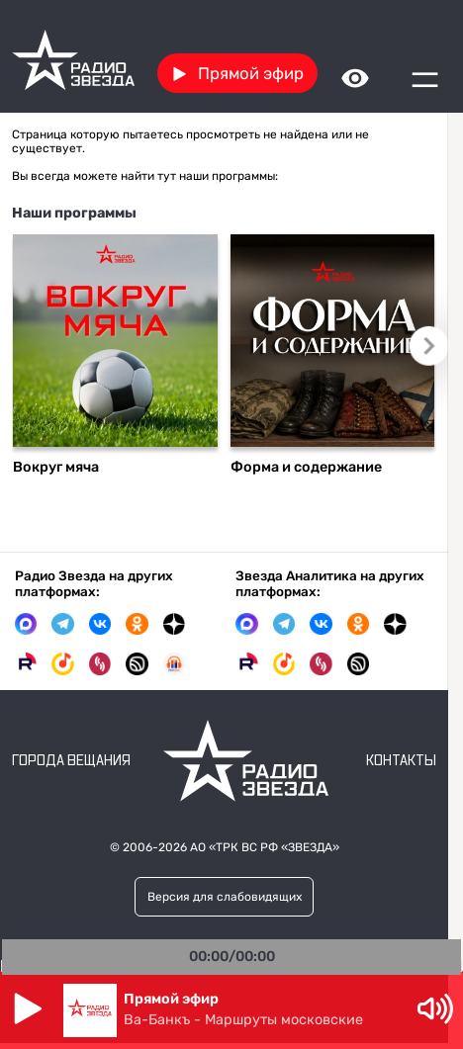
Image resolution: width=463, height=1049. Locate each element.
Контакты (401, 761)
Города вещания (71, 761)
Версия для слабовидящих (224, 897)
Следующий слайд (429, 346)
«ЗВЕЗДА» (310, 847)
